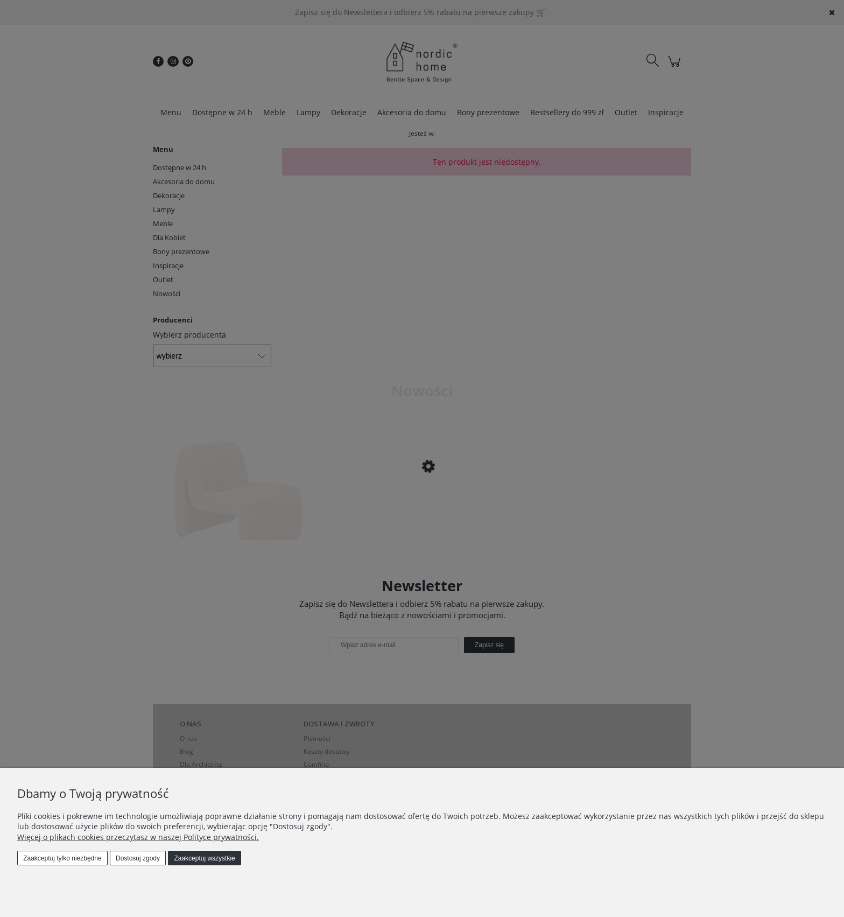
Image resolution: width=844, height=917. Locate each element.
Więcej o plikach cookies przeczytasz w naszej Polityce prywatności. (138, 837)
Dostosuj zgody (138, 858)
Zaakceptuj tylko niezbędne (62, 858)
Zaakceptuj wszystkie (204, 858)
